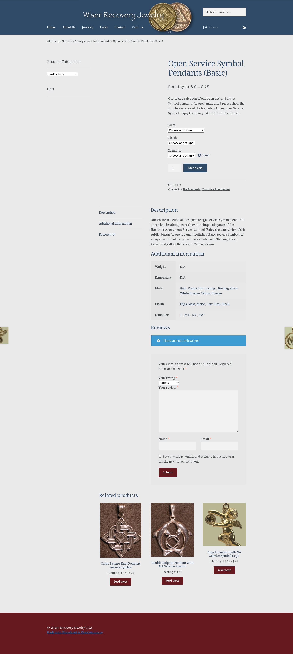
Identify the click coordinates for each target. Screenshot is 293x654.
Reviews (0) (107, 234)
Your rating (168, 378)
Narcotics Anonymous (76, 41)
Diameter (175, 150)
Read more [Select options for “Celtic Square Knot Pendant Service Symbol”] (120, 581)
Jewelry (87, 27)
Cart (135, 27)
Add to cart (195, 168)
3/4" (187, 315)
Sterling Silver (227, 288)
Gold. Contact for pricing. (198, 288)
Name (164, 439)
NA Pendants (101, 41)
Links (104, 27)
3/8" (201, 315)
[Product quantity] (174, 168)
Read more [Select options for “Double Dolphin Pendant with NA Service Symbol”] (172, 580)
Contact (120, 27)
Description (107, 212)
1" (181, 315)
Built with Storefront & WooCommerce (75, 632)
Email (206, 439)
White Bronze (190, 293)
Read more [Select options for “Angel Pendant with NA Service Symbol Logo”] (224, 570)
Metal (172, 125)
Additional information (115, 223)
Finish (172, 138)
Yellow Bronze (211, 293)
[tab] (120, 212)
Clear (206, 155)
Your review (168, 387)
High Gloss (187, 304)
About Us (68, 27)
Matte (201, 304)
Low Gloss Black (217, 304)
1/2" (194, 315)
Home (51, 27)
